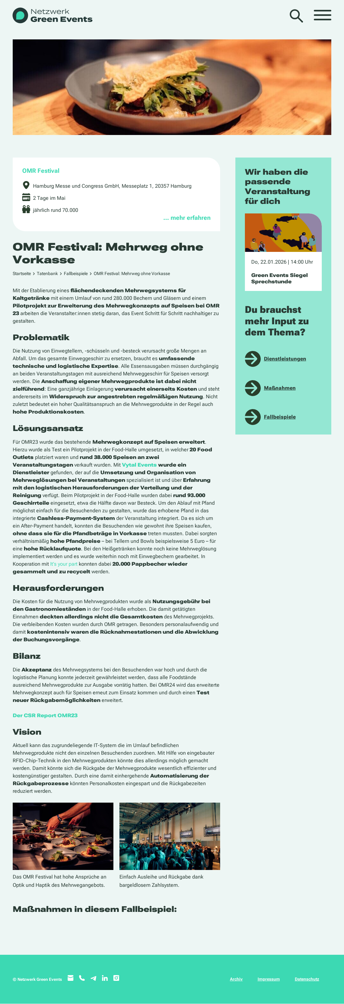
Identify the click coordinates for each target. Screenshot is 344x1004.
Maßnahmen (280, 388)
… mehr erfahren (187, 217)
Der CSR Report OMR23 (45, 715)
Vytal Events (139, 465)
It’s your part (64, 564)
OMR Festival (40, 170)
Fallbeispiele (76, 273)
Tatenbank (47, 273)
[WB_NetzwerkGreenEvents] (52, 16)
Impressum (269, 979)
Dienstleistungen (285, 359)
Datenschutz (307, 979)
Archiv (236, 979)
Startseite (22, 273)
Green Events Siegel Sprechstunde (279, 278)
